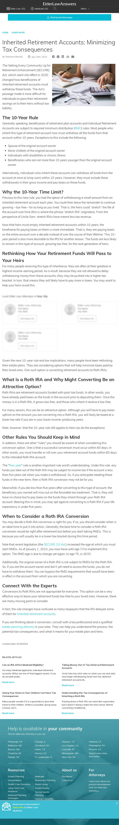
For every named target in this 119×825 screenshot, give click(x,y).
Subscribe (18, 807)
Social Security (42, 788)
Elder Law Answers (59, 3)
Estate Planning (16, 776)
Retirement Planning (45, 780)
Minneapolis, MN (70, 753)
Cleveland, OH (42, 745)
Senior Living (41, 784)
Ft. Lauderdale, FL (44, 757)
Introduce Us (27, 318)
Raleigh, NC (14, 757)
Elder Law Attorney (29, 305)
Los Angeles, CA (70, 745)
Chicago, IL (40, 741)
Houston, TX (68, 741)
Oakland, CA (95, 741)
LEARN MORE (18, 32)
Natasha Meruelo (14, 56)
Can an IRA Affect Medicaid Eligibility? (23, 664)
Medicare (39, 776)
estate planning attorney (18, 627)
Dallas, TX (40, 749)
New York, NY (68, 757)
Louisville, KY (68, 749)
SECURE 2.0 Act (55, 544)
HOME (5, 32)
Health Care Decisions (19, 784)
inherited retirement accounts (36, 614)
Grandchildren (15, 780)
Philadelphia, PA (97, 745)
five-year (15, 465)
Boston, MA (14, 749)
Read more (8, 682)
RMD (78, 128)
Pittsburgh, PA (15, 741)
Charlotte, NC (14, 753)
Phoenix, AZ (95, 749)
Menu (85, 8)
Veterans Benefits (44, 798)
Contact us (67, 780)
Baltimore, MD (15, 745)
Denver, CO (41, 753)
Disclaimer (67, 776)
